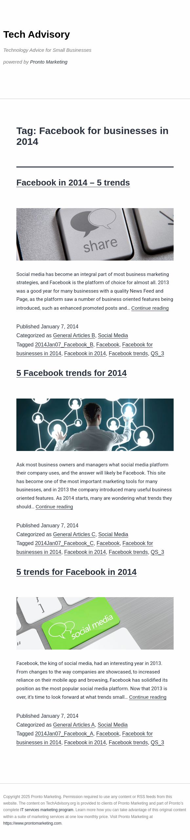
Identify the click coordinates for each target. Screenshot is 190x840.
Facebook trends (128, 353)
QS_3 (157, 353)
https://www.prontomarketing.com (32, 823)
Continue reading (150, 308)
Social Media (113, 335)
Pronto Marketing (48, 62)
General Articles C (74, 534)
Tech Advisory (36, 34)
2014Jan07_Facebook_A (64, 733)
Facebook (107, 344)
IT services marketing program (46, 810)
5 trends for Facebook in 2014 (76, 572)
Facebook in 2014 (85, 353)
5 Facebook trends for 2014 (71, 373)
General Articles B (74, 335)
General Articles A (74, 725)
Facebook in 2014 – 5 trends (73, 182)
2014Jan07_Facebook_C (64, 543)
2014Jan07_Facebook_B (64, 344)
